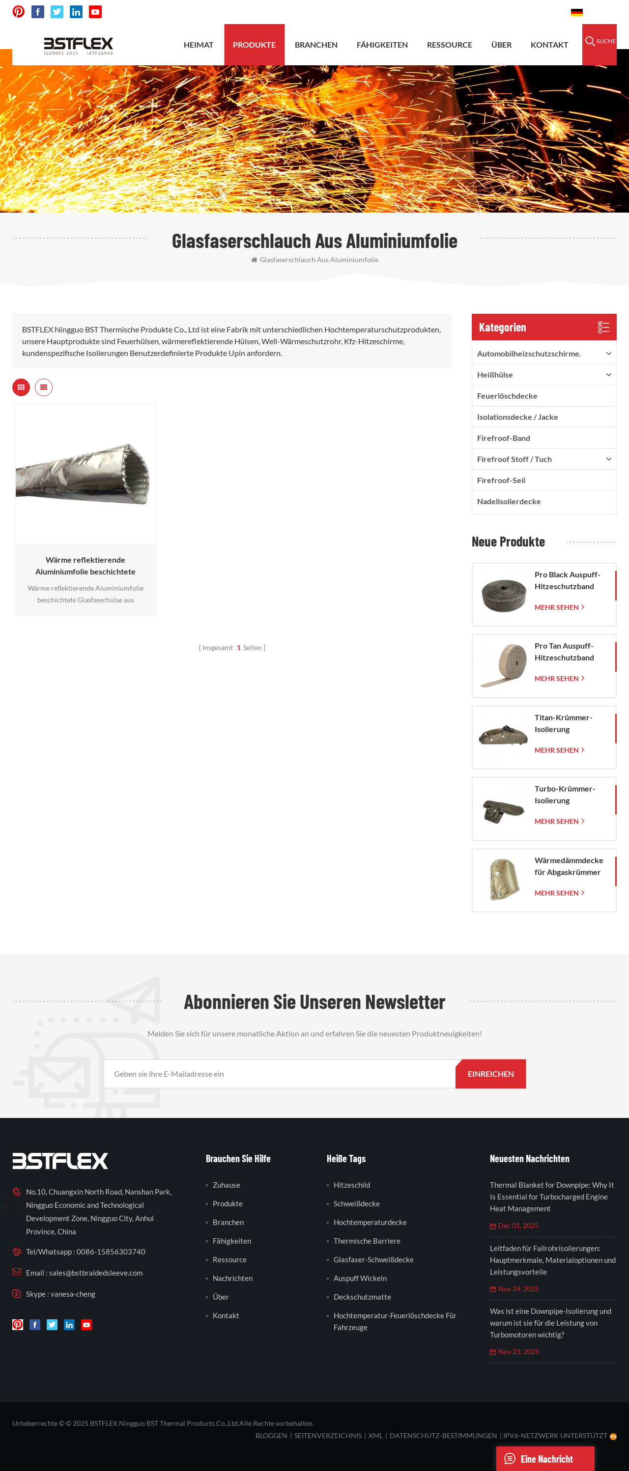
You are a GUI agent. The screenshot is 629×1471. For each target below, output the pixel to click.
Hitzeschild (352, 1184)
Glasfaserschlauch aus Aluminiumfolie (314, 259)
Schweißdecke (357, 1203)
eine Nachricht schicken (534, 1458)
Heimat (199, 44)
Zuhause (226, 1184)
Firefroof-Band (503, 437)
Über (501, 44)
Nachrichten (233, 1278)
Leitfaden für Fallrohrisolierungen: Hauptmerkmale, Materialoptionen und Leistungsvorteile (553, 1260)
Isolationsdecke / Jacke (517, 416)
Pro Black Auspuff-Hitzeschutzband (567, 580)
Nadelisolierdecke (509, 501)
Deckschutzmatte (362, 1296)
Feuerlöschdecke (507, 395)
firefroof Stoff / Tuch (514, 458)
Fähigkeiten (382, 44)
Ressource (449, 44)
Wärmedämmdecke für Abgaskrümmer (569, 865)
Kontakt (550, 44)
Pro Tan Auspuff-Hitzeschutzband (564, 651)
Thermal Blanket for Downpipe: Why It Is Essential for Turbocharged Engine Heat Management (552, 1196)
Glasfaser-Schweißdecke (374, 1259)
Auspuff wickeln (360, 1278)
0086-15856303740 (526, 12)
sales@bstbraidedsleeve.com (427, 12)
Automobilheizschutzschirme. (529, 353)
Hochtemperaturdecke (370, 1222)
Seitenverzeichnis (328, 1435)
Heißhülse (495, 374)
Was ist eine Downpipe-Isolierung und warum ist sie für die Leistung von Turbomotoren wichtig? (550, 1323)
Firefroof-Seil (501, 480)
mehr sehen (557, 607)
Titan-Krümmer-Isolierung (564, 723)
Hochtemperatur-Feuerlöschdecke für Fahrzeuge (395, 1321)
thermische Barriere (367, 1240)
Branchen (316, 44)
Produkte (254, 44)
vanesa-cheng (73, 1293)
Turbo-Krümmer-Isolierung (565, 794)
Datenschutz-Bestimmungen (443, 1435)
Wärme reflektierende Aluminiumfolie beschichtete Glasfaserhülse (85, 566)
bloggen (271, 1435)
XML (376, 1435)
